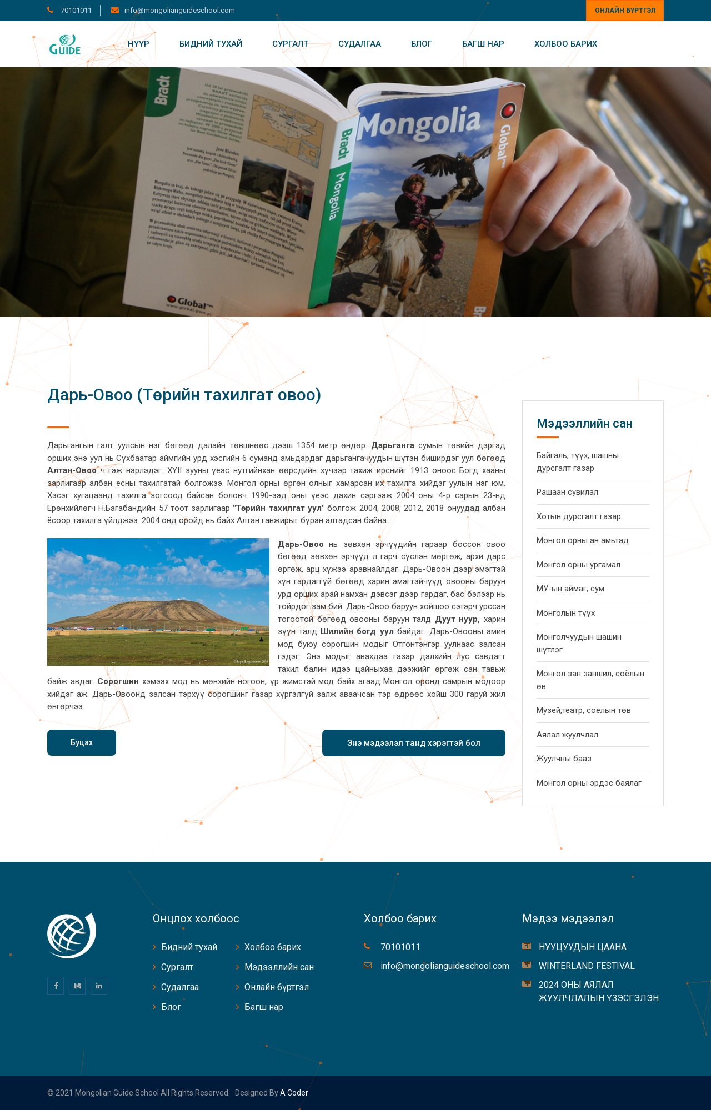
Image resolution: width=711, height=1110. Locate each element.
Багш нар (483, 44)
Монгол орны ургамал (578, 565)
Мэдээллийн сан (279, 967)
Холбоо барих (565, 44)
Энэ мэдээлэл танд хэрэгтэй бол (413, 743)
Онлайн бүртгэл (625, 10)
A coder (293, 1092)
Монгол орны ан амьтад (583, 540)
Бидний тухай (210, 44)
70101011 (75, 10)
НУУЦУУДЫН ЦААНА (583, 947)
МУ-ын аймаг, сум (570, 589)
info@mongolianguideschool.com (179, 10)
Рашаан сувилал (567, 492)
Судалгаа (359, 44)
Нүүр (138, 44)
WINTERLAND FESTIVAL (587, 966)
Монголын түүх (566, 613)
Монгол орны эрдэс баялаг (589, 783)
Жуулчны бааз (564, 759)
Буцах (82, 742)
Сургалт (290, 44)
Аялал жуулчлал (567, 735)
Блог (421, 44)
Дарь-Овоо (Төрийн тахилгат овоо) (184, 394)
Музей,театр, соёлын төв (584, 710)
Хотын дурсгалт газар (579, 516)
